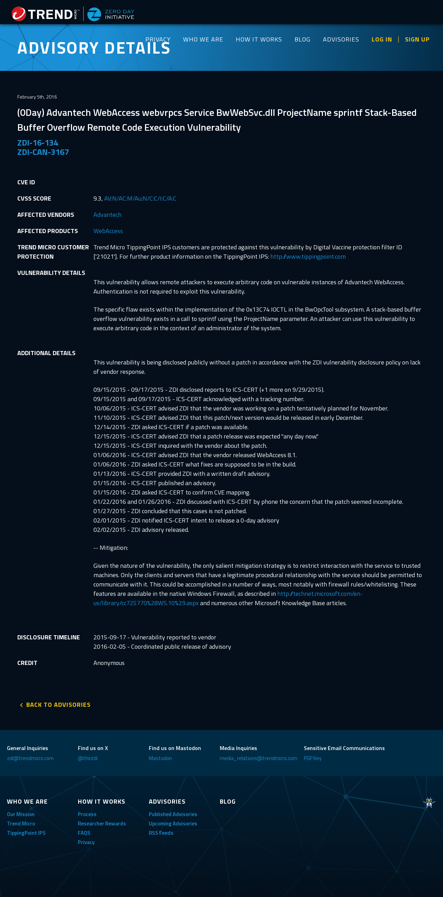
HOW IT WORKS (259, 39)
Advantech (107, 214)
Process (87, 814)
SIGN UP (417, 39)
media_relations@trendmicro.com (258, 758)
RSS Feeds (161, 833)
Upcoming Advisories (173, 823)
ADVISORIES (341, 39)
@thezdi (88, 758)
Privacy (86, 842)
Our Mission (21, 814)
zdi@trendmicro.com (30, 758)
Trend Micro (21, 823)
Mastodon (160, 758)
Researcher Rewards (102, 823)
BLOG (302, 39)
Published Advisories (173, 814)
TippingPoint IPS (26, 833)
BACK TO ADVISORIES (58, 704)
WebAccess (108, 230)
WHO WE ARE (203, 39)
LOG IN (382, 39)
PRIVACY (158, 39)
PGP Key (313, 758)
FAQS (84, 833)
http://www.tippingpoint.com (308, 256)
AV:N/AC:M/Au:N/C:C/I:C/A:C (140, 198)
